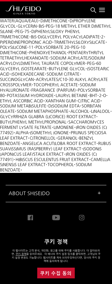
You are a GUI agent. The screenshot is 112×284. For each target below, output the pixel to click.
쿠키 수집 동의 (56, 273)
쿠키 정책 (21, 254)
